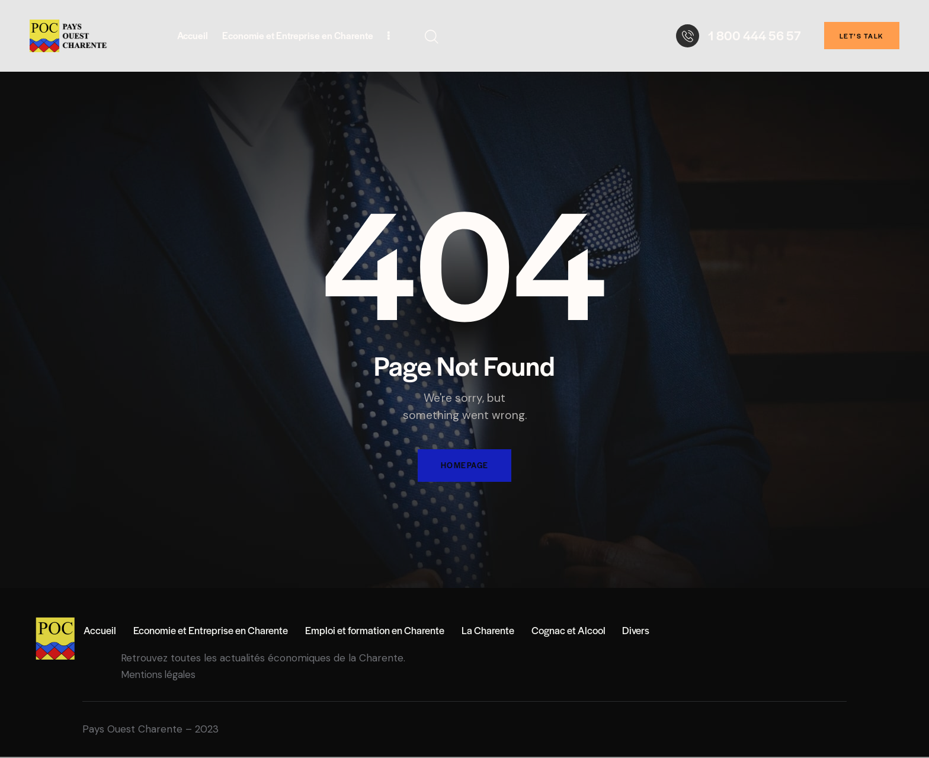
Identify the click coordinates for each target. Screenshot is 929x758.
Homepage (464, 466)
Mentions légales (160, 675)
